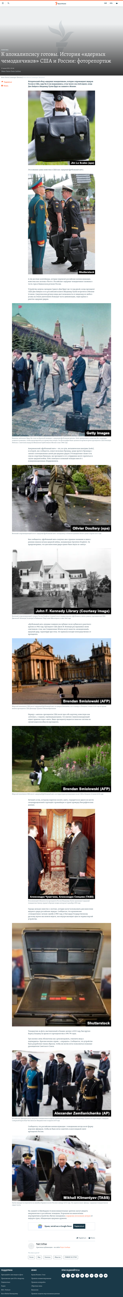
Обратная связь (36, 1286)
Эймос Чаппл (5, 71)
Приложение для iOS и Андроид (12, 1278)
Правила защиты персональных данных (45, 1294)
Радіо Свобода (16, 71)
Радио (3, 1286)
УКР (105, 3)
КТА (111, 3)
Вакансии (34, 1290)
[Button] (6, 82)
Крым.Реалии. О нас (38, 1275)
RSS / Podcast (5, 1290)
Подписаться (79, 1226)
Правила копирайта (38, 1282)
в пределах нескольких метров (78, 1216)
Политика (4, 50)
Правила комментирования (41, 1278)
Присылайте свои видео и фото (12, 1275)
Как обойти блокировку (9, 1294)
